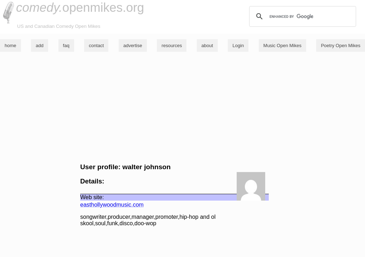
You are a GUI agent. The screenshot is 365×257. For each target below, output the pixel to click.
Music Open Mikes (282, 45)
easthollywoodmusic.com (112, 205)
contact (96, 45)
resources (171, 45)
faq (66, 45)
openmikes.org (80, 7)
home (10, 45)
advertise (132, 45)
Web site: (92, 197)
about (207, 45)
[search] (301, 16)
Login (238, 45)
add (39, 45)
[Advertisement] (182, 107)
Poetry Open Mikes (340, 45)
